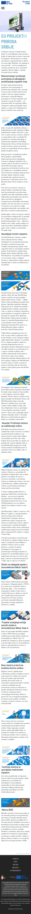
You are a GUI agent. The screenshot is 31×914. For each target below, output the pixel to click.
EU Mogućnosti (15, 870)
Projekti (15, 868)
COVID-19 (15, 859)
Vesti (15, 862)
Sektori (15, 865)
